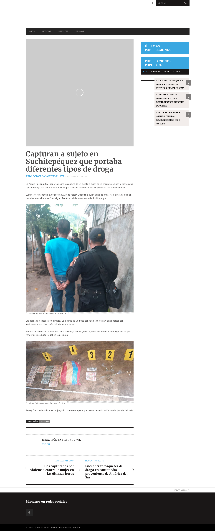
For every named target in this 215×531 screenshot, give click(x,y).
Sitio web (46, 444)
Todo (176, 71)
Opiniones (80, 31)
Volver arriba (180, 490)
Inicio (32, 31)
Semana (156, 71)
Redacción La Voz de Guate (45, 176)
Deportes (63, 31)
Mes (166, 71)
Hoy (145, 71)
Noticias (46, 31)
